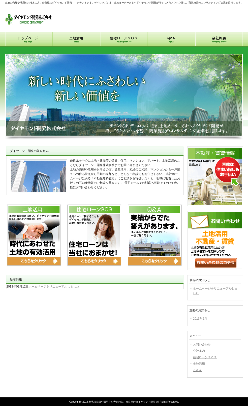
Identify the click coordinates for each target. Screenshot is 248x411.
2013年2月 (200, 318)
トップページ (29, 39)
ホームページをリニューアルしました (54, 286)
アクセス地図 (231, 11)
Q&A (171, 39)
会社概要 (219, 39)
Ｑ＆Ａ (197, 370)
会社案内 (199, 351)
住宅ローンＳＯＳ (205, 357)
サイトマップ (207, 11)
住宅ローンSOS (124, 39)
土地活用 (76, 39)
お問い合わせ (181, 11)
